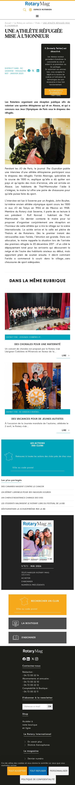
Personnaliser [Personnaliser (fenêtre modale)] (58, 771)
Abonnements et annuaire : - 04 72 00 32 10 (36, 680)
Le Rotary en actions (23, 23)
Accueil (8, 23)
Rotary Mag (37, 4)
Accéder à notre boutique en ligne (29, 724)
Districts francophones (39, 745)
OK (49, 706)
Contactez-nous (31, 666)
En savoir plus (35, 742)
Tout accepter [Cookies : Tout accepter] (17, 771)
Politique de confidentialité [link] (38, 779)
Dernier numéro (35, 759)
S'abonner (27, 582)
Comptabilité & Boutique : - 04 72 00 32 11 (35, 690)
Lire (64, 355)
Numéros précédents (33, 585)
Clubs (37, 23)
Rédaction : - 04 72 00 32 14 (30, 674)
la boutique (25, 623)
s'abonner (24, 637)
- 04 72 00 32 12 (30, 685)
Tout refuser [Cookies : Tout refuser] (38, 771)
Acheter (25, 578)
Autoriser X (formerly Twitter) (56, 92)
